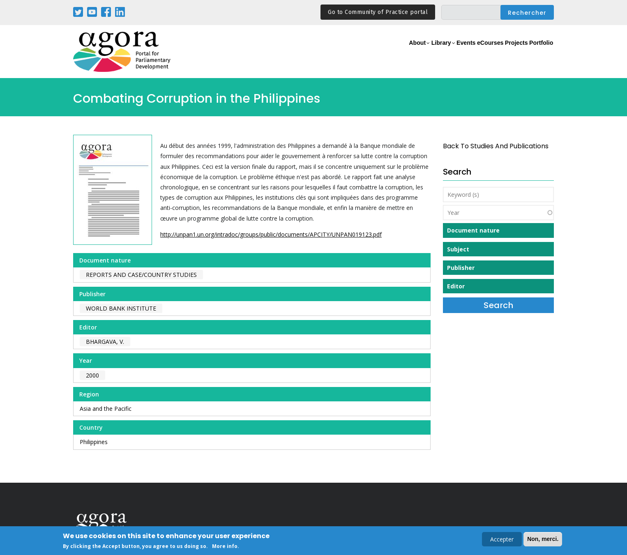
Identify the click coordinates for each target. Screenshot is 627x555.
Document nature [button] (473, 230)
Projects (503, 52)
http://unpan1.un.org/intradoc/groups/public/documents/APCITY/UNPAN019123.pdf (271, 234)
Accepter (502, 540)
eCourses (467, 52)
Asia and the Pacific (105, 408)
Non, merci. (542, 540)
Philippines (94, 442)
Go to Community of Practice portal (378, 12)
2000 (92, 375)
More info (224, 546)
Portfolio (537, 52)
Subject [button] (458, 249)
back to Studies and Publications (496, 146)
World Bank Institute (121, 308)
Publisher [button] (461, 268)
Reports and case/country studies (141, 275)
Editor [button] (456, 286)
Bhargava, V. (105, 341)
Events (434, 52)
